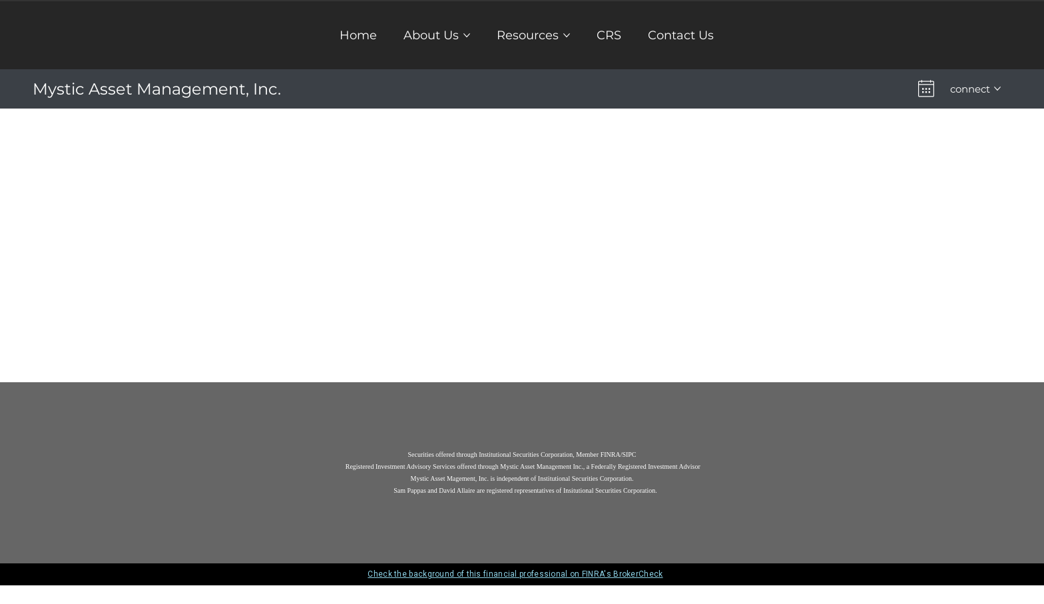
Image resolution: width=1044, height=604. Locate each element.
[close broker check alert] (835, 576)
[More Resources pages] (566, 34)
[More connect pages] (997, 88)
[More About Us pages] (466, 34)
